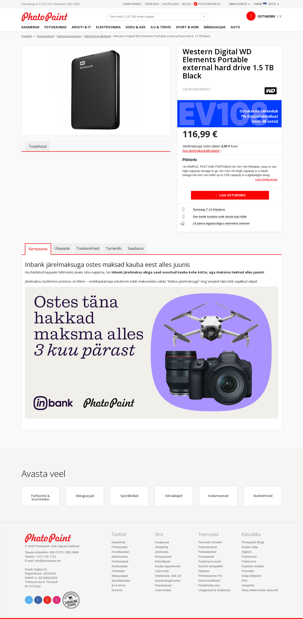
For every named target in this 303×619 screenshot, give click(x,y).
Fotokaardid (206, 556)
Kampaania (38, 248)
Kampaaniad (132, 4)
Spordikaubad (121, 580)
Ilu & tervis (161, 27)
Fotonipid (248, 571)
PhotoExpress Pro (210, 575)
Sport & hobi (187, 27)
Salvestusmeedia (69, 36)
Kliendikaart (162, 561)
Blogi (186, 4)
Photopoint (47, 16)
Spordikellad (129, 496)
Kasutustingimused (167, 580)
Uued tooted (163, 590)
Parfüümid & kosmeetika (40, 497)
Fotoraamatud (207, 547)
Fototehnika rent (209, 585)
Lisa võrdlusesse (266, 179)
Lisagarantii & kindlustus (214, 590)
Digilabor (204, 571)
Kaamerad (30, 27)
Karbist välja (250, 547)
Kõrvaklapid (173, 496)
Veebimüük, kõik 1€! (168, 575)
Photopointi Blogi (253, 542)
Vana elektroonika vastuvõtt (260, 590)
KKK (245, 580)
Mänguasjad (215, 27)
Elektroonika (108, 27)
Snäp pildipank (251, 575)
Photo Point (51, 537)
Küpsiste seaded (253, 566)
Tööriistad (118, 571)
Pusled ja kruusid (209, 561)
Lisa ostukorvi (230, 195)
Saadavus (136, 248)
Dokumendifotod (209, 580)
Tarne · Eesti (266, 4)
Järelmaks (161, 552)
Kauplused (170, 4)
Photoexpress (209, 4)
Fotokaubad (55, 27)
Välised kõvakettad (97, 36)
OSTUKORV (266, 16)
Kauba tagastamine (167, 566)
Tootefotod (37, 146)
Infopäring (161, 547)
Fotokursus (249, 561)
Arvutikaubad (120, 552)
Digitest (246, 552)
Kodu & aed (136, 27)
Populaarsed (163, 585)
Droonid (117, 590)
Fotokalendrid (207, 552)
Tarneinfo (113, 248)
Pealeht (26, 36)
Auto (235, 27)
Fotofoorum (249, 556)
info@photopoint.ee (48, 560)
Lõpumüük (162, 571)
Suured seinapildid (210, 566)
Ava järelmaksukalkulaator (201, 151)
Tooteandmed (87, 248)
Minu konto (239, 4)
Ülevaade (62, 248)
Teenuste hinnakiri (210, 542)
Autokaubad (119, 566)
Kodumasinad (218, 496)
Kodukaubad (120, 561)
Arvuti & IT (81, 27)
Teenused (152, 4)
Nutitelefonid (262, 496)
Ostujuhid (248, 585)
